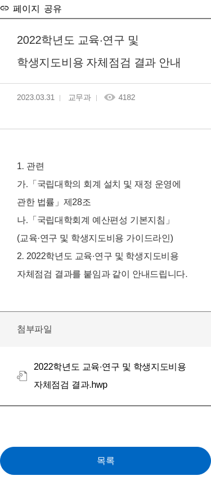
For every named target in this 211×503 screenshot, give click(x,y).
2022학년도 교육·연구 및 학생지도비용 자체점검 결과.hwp (110, 375)
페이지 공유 (35, 7)
